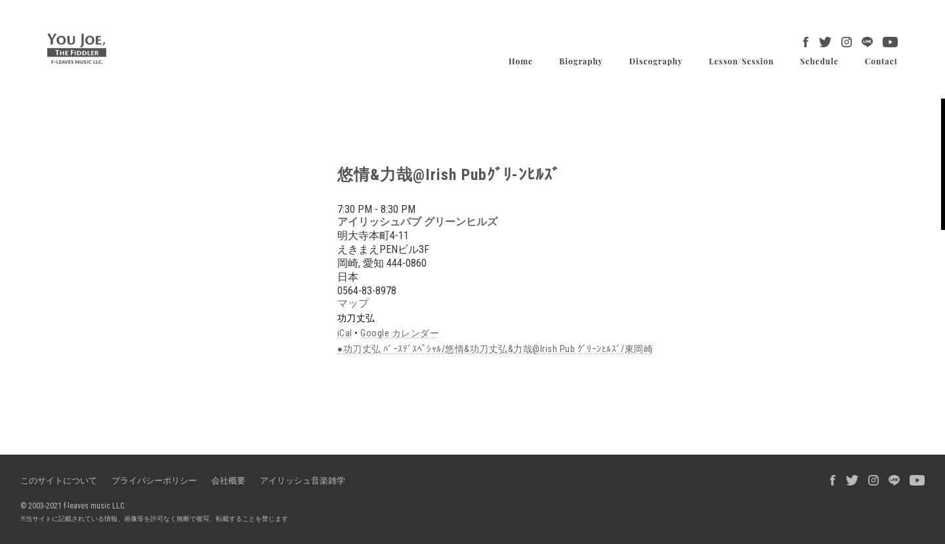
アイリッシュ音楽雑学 (302, 481)
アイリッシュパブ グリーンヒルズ (417, 221)
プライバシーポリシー (154, 481)
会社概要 (228, 481)
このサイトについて (58, 481)
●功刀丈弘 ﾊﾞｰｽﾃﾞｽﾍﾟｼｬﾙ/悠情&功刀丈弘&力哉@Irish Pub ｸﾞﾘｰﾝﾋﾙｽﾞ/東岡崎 (495, 349)
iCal (344, 333)
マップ (353, 303)
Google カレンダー (399, 333)
